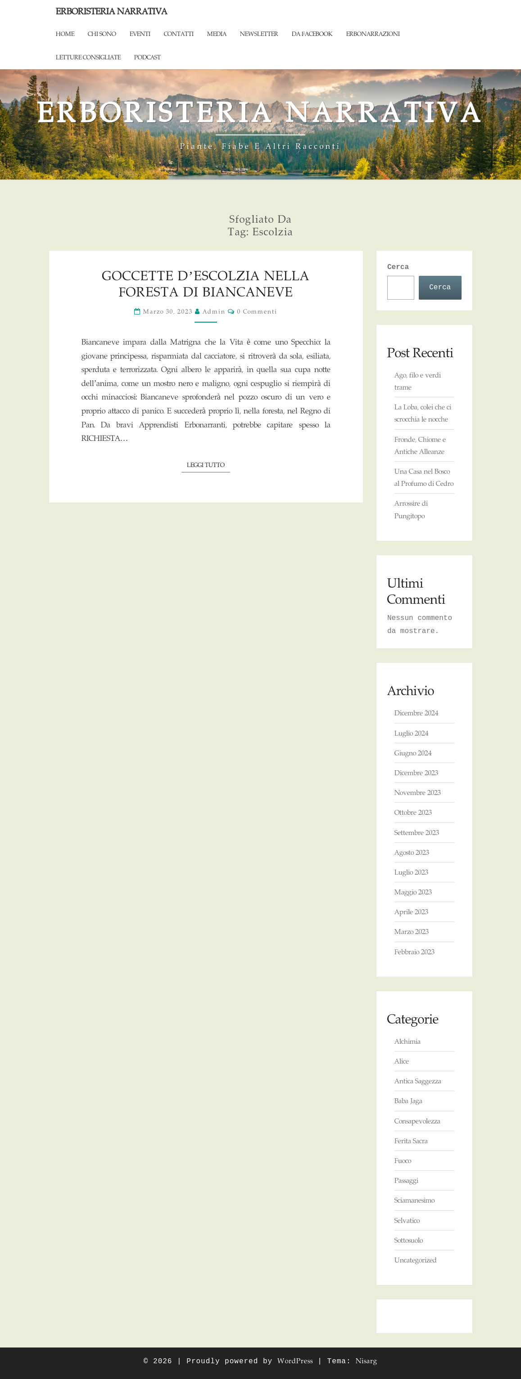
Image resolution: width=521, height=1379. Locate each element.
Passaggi (406, 1180)
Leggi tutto (208, 464)
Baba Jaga (408, 1100)
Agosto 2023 (411, 852)
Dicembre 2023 (416, 772)
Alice (401, 1061)
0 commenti (257, 311)
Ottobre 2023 (413, 812)
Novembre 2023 (417, 792)
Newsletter (259, 33)
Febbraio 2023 (414, 952)
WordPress (295, 1361)
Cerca (398, 267)
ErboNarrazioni (373, 33)
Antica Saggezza (417, 1081)
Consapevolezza (417, 1121)
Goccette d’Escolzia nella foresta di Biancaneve (206, 284)
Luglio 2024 (411, 733)
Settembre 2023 (416, 832)
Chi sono (102, 33)
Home (65, 33)
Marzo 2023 (411, 931)
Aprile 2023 (411, 911)
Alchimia (407, 1041)
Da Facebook (312, 33)
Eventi (140, 33)
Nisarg (366, 1361)
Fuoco (402, 1160)
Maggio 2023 (413, 892)
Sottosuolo (408, 1240)
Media (217, 33)
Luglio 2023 (411, 872)
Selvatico (407, 1220)
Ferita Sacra (411, 1140)
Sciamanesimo (414, 1200)
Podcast (147, 57)
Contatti (179, 33)
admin (214, 311)
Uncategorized (415, 1260)
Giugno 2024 (412, 753)
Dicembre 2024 (416, 713)
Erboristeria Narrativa (111, 11)
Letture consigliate (88, 57)
